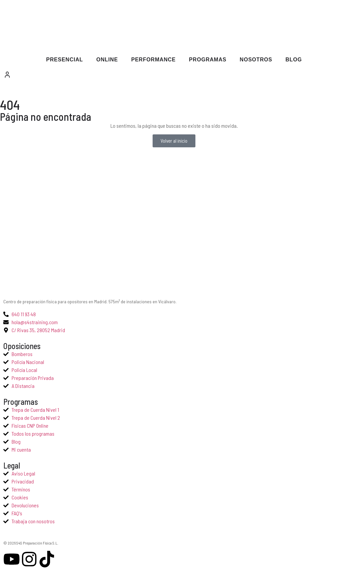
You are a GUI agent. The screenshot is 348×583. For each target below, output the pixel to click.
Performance (153, 59)
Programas (208, 59)
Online (107, 59)
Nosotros (256, 59)
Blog (294, 59)
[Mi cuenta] (7, 74)
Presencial (64, 59)
